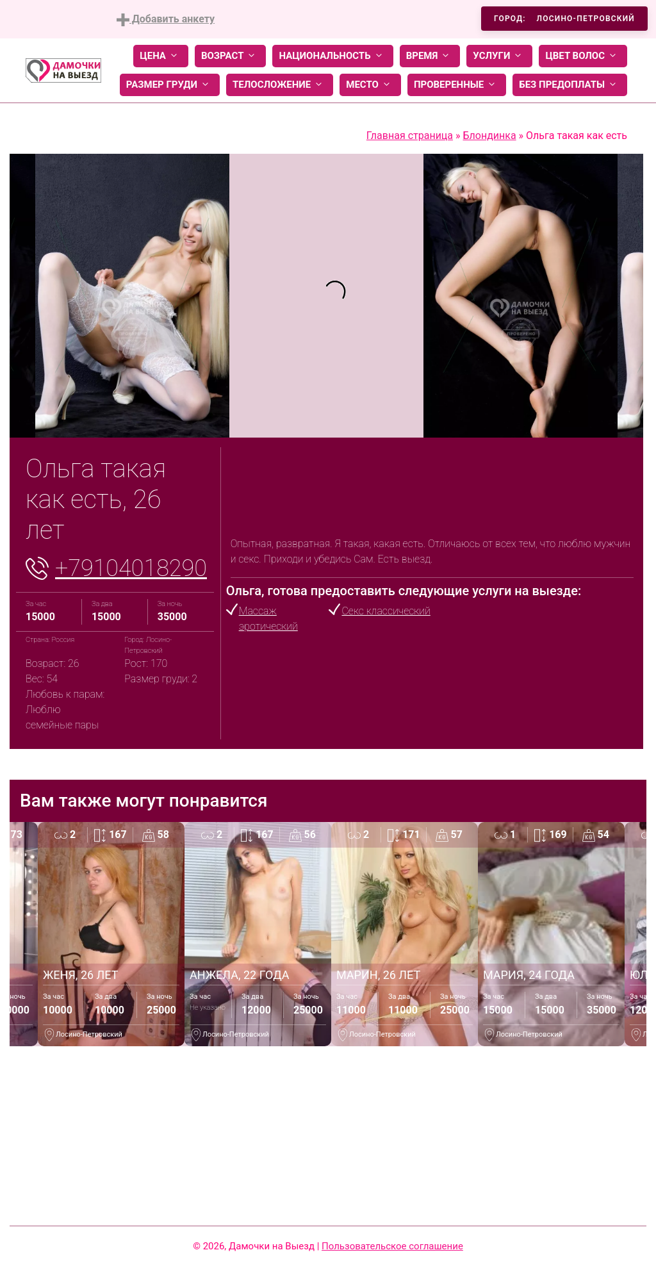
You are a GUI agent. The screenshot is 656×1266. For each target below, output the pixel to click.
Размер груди (169, 85)
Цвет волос (583, 56)
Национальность (332, 56)
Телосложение (280, 85)
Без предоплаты (570, 85)
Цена (161, 56)
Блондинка (489, 135)
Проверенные (457, 85)
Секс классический (385, 611)
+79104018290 (131, 568)
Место (370, 85)
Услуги (499, 56)
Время (430, 56)
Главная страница (409, 135)
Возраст (230, 56)
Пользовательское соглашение (392, 1246)
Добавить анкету (166, 19)
